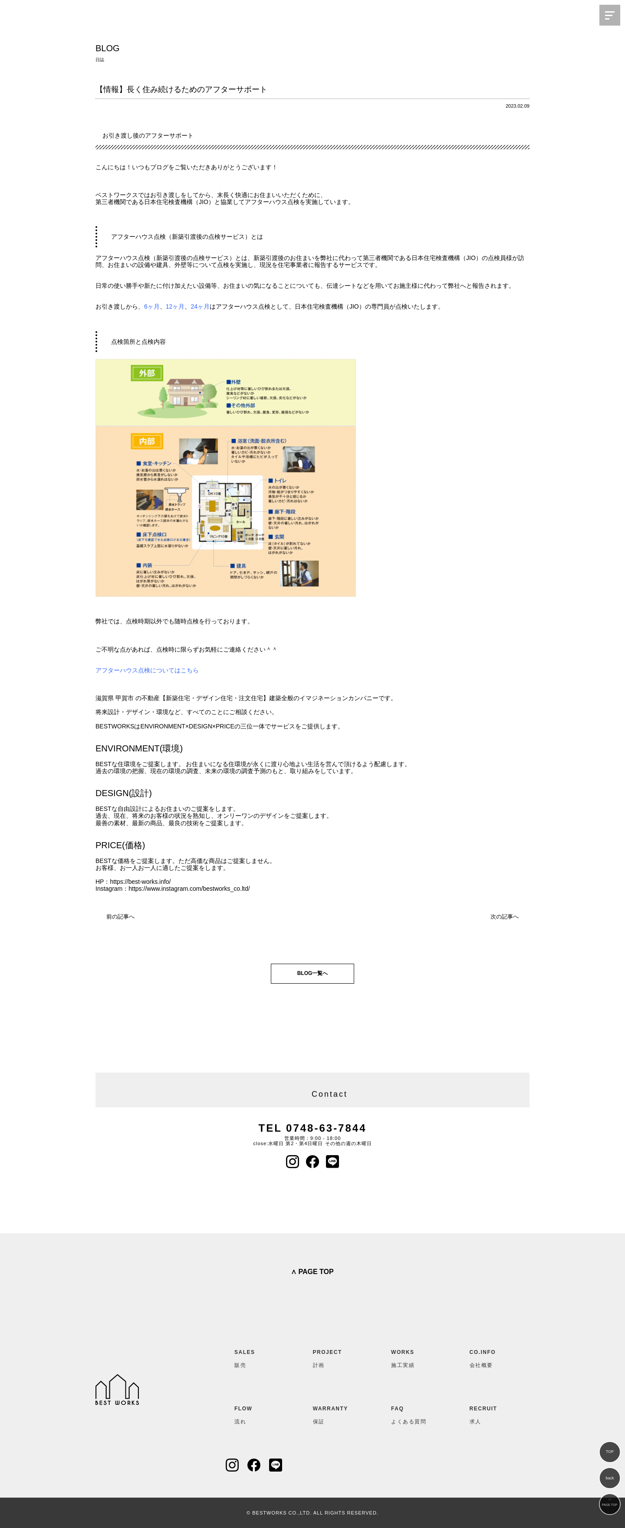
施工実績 (412, 1357)
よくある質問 (412, 1413)
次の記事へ (504, 916)
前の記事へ (120, 916)
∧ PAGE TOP (312, 1271)
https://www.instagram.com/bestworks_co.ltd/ (189, 888)
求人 (491, 1413)
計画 (334, 1357)
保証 (334, 1413)
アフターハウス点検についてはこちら (147, 670)
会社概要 (491, 1357)
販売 (255, 1357)
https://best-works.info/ (140, 881)
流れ (255, 1413)
